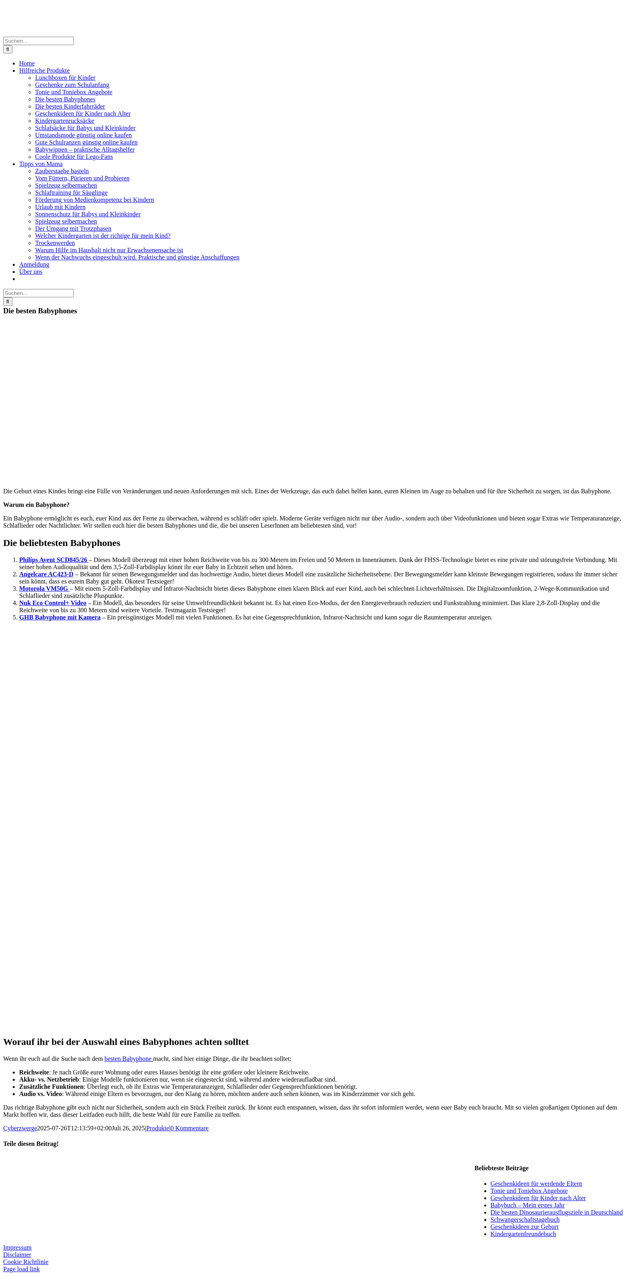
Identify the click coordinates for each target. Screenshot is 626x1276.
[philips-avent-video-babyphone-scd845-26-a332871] (43, 786)
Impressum (17, 1247)
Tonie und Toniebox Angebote (529, 1190)
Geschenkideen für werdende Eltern (536, 1183)
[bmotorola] (43, 868)
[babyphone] (83, 477)
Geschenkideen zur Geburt (525, 1226)
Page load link (21, 1269)
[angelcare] (43, 949)
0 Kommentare (189, 1128)
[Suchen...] (38, 41)
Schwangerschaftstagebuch (525, 1219)
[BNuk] (43, 705)
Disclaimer (17, 1254)
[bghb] (43, 1030)
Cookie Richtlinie (25, 1261)
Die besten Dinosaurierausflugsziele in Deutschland (557, 1212)
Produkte (157, 1128)
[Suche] (7, 49)
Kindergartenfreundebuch (523, 1233)
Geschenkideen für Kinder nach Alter (538, 1198)
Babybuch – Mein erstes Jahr (528, 1205)
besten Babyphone (129, 1058)
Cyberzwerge (20, 1128)
